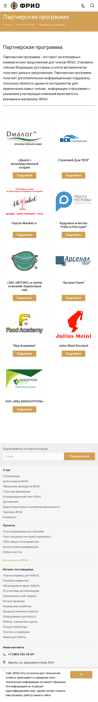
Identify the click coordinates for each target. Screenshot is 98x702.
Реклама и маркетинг (16, 580)
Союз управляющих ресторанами (23, 531)
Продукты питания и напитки (20, 611)
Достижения (10, 501)
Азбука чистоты (12, 552)
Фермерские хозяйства (17, 606)
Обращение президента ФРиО (21, 486)
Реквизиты (9, 517)
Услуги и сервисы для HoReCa (21, 575)
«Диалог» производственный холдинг (24, 163)
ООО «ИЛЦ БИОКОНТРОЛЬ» (25, 401)
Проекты (9, 525)
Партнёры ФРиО (12, 512)
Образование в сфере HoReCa (21, 585)
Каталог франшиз (14, 601)
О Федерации (11, 476)
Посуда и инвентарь (15, 626)
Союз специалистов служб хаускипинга (27, 536)
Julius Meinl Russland (73, 345)
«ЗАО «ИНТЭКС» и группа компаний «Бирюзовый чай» (24, 286)
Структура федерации (16, 491)
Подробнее (24, 175)
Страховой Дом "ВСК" (73, 160)
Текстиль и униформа (16, 631)
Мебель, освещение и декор (20, 621)
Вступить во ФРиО (16, 560)
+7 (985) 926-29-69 (21, 654)
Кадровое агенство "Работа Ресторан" (74, 225)
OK (81, 674)
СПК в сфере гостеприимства (20, 541)
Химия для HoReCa (14, 637)
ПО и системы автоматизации (21, 590)
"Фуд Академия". (24, 345)
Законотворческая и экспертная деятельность (31, 506)
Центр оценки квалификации (20, 546)
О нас (6, 470)
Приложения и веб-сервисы (20, 596)
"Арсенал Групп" (73, 282)
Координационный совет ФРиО (22, 496)
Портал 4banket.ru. (24, 223)
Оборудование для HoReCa (19, 616)
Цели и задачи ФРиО (15, 481)
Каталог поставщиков (18, 569)
